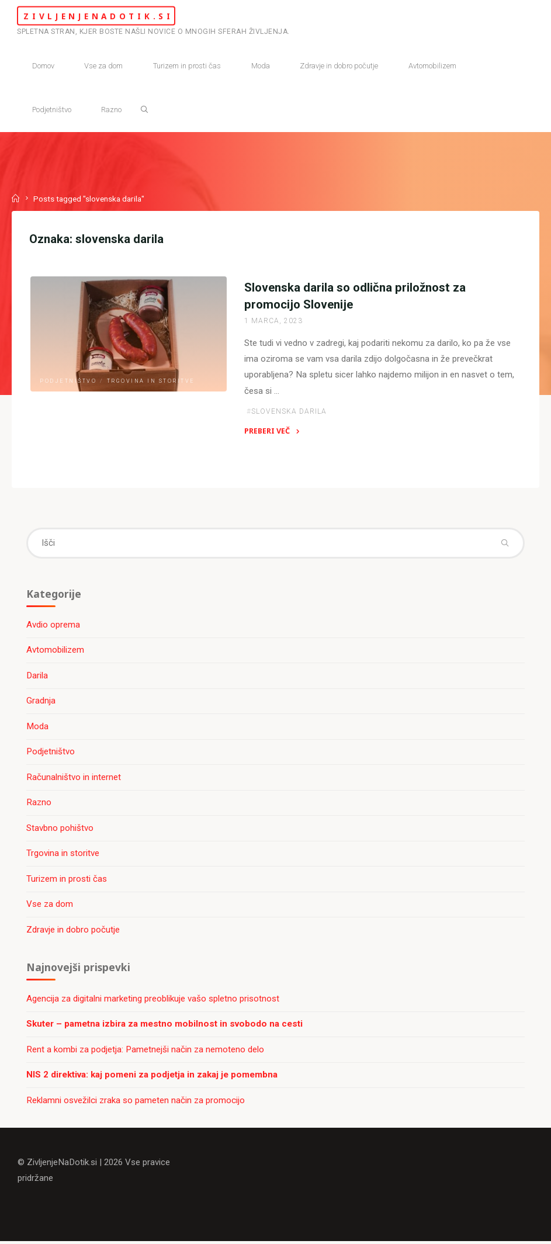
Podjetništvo (68, 381)
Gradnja (41, 702)
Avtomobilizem (56, 651)
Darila (37, 677)
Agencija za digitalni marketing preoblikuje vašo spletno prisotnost (153, 1000)
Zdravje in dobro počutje (73, 931)
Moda (38, 728)
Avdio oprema (54, 626)
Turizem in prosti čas (67, 880)
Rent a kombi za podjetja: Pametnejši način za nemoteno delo (146, 1052)
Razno (39, 804)
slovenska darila (289, 412)
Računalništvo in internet (74, 779)
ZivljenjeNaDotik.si (106, 15)
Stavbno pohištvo (60, 829)
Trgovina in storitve (150, 381)
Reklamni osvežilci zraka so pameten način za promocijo (136, 1102)
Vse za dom (50, 905)
